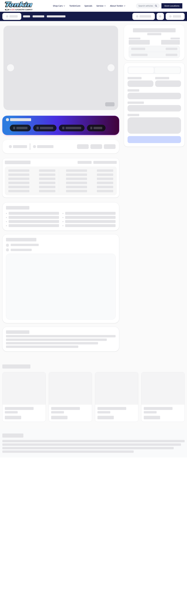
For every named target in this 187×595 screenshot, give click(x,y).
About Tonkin (118, 5)
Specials (88, 5)
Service (101, 5)
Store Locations (171, 5)
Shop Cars (59, 5)
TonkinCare (74, 5)
